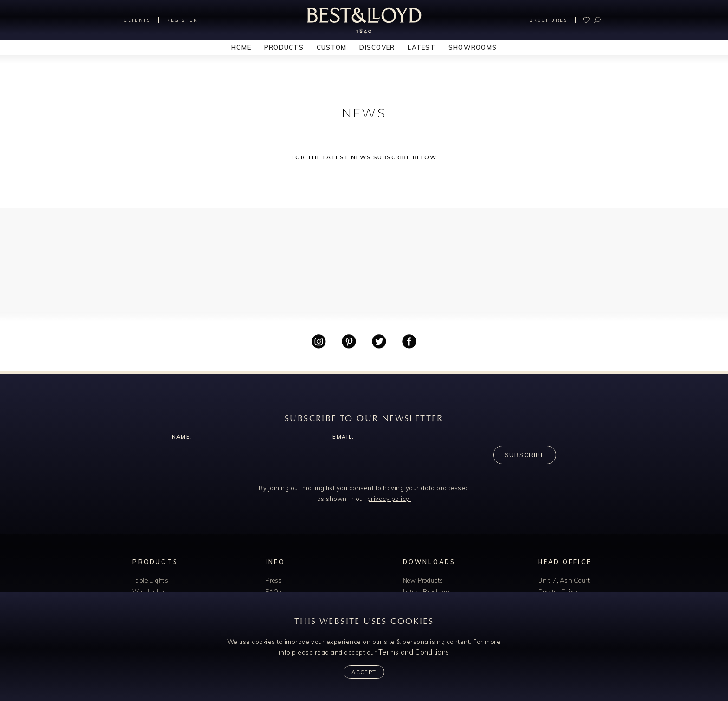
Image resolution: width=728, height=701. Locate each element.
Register (182, 20)
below (425, 157)
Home (241, 47)
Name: (182, 437)
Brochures (548, 20)
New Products (423, 580)
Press (274, 580)
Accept (364, 672)
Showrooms (472, 47)
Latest (422, 47)
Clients (137, 20)
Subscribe (525, 455)
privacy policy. (389, 498)
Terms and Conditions (413, 652)
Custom (332, 47)
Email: (343, 437)
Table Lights (150, 580)
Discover (377, 47)
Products (284, 47)
